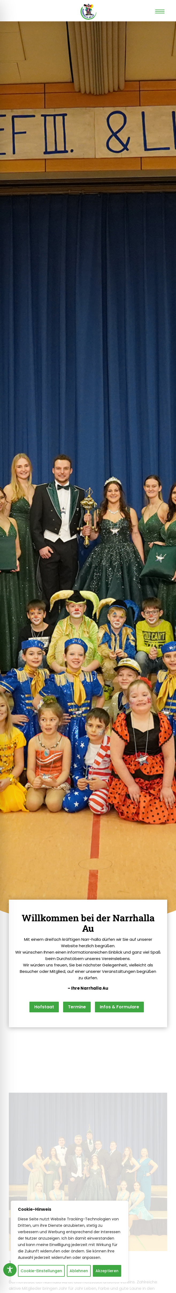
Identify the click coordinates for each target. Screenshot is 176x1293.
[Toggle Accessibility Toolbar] (10, 1270)
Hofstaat (44, 1007)
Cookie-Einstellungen (41, 1271)
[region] (69, 1241)
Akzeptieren (106, 1271)
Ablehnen (79, 1271)
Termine (77, 1007)
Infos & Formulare (119, 1007)
